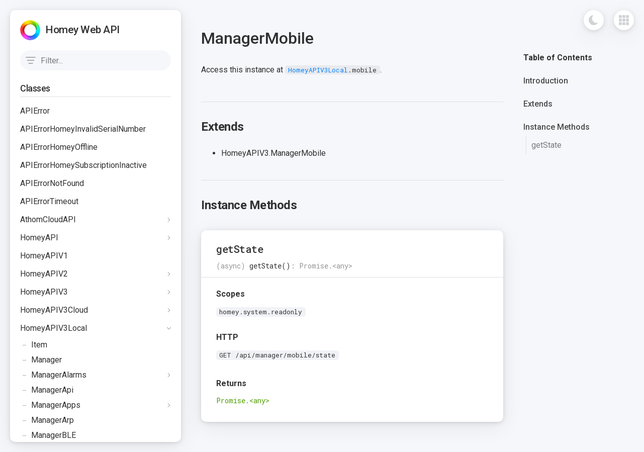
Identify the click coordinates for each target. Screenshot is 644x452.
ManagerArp (47, 420)
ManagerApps (50, 405)
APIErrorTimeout (49, 201)
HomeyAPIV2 (44, 274)
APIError (35, 111)
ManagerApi (46, 390)
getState (546, 145)
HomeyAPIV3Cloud (54, 310)
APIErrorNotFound (52, 183)
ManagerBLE (48, 435)
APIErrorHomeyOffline (59, 147)
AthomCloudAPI (48, 219)
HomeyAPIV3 (44, 292)
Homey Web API (82, 30)
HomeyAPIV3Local (53, 328)
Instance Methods (556, 127)
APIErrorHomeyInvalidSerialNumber (83, 129)
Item (33, 344)
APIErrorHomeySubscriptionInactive (83, 165)
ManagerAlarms (53, 375)
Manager (41, 360)
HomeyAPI (39, 237)
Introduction (545, 80)
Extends (538, 104)
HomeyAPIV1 (44, 255)
